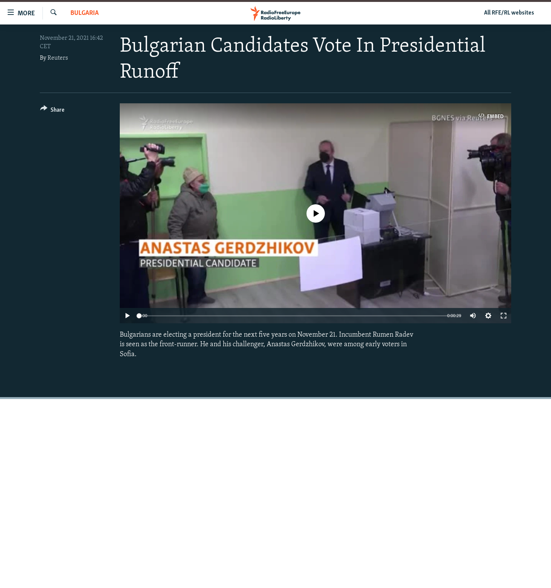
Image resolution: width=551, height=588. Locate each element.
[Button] (52, 111)
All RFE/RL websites (509, 13)
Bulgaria (84, 13)
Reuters (57, 58)
